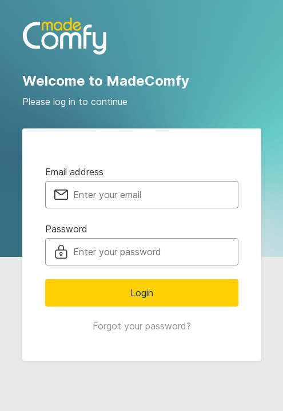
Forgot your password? (142, 326)
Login (141, 293)
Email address (74, 172)
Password (66, 229)
